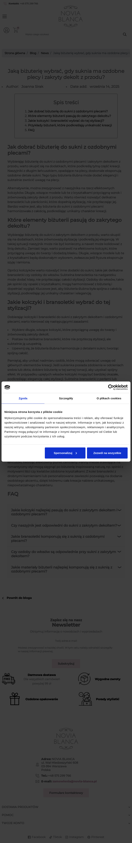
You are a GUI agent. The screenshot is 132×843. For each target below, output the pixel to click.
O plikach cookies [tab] (109, 398)
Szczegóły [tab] (66, 398)
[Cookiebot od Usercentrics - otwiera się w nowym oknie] (111, 387)
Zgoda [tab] (23, 398)
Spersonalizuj (65, 452)
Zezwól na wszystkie (107, 452)
